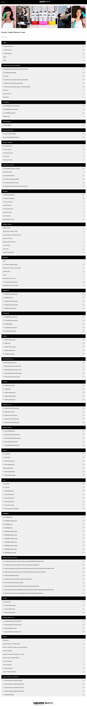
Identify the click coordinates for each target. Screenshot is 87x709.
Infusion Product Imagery (10, 605)
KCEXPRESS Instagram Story (11, 531)
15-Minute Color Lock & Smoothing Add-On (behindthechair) (18, 579)
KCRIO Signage (8, 53)
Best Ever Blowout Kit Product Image (13, 624)
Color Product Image (9, 505)
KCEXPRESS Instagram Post (11, 520)
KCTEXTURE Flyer (9, 324)
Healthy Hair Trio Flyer (9, 411)
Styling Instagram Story (8, 468)
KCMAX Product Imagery (10, 346)
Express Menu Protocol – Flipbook (12, 168)
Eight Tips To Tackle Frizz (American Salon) (14, 582)
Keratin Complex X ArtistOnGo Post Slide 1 (14, 691)
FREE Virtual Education (10, 194)
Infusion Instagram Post (10, 609)
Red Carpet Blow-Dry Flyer (11, 362)
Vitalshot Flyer (8, 389)
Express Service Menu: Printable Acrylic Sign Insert (16, 186)
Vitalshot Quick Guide (9, 385)
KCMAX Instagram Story (10, 339)
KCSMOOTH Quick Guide (10, 308)
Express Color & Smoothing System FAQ (14, 83)
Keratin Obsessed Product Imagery (12, 438)
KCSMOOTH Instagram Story (11, 301)
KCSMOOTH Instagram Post (11, 294)
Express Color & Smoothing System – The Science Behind (17, 86)
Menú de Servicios (9, 668)
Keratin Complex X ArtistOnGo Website (13, 680)
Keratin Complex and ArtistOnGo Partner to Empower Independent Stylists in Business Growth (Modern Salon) (29, 568)
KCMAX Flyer (8, 343)
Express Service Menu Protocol (11, 182)
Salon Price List (8, 149)
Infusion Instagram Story (10, 612)
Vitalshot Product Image (10, 399)
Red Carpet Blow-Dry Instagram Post (13, 366)
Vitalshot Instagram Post (10, 392)
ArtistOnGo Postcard (9, 694)
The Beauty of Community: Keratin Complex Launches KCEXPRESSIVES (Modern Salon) (24, 561)
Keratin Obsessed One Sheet (11, 441)
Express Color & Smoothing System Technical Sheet (16, 69)
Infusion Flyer (8, 601)
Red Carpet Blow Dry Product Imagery (13, 373)
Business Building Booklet (10, 72)
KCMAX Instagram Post (10, 350)
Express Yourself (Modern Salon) (12, 575)
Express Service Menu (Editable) (12, 179)
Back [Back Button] (2, 2)
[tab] (43, 57)
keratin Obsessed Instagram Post (12, 445)
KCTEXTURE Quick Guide (10, 331)
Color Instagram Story (9, 498)
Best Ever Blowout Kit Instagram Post (13, 631)
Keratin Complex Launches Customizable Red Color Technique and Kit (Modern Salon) (24, 593)
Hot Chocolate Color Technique (12, 508)
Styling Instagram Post (10, 461)
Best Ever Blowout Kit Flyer (11, 628)
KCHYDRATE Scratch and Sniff (11, 109)
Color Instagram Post (9, 490)
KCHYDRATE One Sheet (10, 113)
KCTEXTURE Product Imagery (11, 320)
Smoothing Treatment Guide (11, 264)
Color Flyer (7, 483)
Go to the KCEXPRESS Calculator (12, 137)
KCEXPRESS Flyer (8, 517)
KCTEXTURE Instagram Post (11, 327)
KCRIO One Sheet (9, 46)
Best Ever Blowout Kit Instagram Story (13, 621)
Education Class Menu (9, 198)
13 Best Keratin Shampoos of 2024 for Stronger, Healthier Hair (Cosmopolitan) (22, 564)
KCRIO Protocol (8, 50)
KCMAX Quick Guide (9, 354)
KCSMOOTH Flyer (9, 297)
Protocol (6, 76)
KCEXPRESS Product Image (11, 549)
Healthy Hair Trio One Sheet (11, 415)
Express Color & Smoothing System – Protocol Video (16, 79)
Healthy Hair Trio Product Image (12, 408)
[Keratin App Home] (45, 2)
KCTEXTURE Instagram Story (11, 317)
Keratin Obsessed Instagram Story (12, 434)
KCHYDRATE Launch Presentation (12, 105)
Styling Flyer (7, 453)
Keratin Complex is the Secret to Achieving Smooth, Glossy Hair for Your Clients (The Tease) (25, 572)
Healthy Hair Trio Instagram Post (12, 418)
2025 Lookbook (8, 125)
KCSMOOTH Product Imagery (11, 304)
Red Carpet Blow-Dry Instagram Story (13, 369)
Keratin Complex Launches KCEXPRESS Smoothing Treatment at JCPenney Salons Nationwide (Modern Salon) (29, 589)
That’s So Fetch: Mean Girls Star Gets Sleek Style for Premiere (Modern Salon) (22, 586)
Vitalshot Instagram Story (10, 396)
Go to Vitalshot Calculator (10, 133)
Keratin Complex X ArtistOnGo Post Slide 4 (14, 684)
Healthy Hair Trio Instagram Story (12, 422)
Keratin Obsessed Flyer (10, 431)
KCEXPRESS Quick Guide (10, 552)
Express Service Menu (9, 175)
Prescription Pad (8, 146)
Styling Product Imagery (10, 475)
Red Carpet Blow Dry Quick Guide (12, 376)
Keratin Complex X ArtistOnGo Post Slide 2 (14, 687)
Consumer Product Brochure (11, 282)
